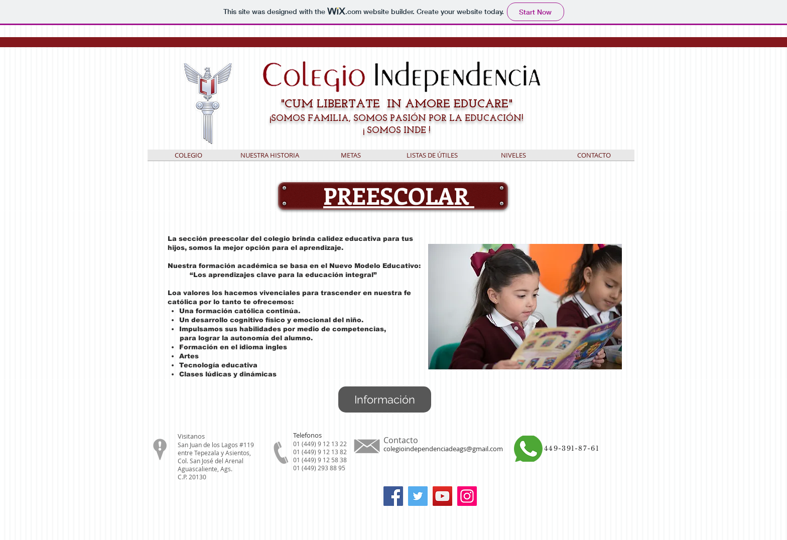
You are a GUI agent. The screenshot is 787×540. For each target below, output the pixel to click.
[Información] (384, 399)
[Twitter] (418, 496)
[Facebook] (393, 496)
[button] (432, 158)
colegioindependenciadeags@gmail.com (443, 448)
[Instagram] (467, 496)
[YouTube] (442, 496)
